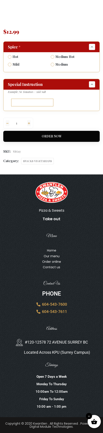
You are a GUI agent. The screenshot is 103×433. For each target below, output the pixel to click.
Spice (14, 47)
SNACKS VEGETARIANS (37, 161)
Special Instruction (25, 84)
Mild (13, 64)
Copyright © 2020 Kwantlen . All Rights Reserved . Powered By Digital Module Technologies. (51, 425)
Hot (13, 56)
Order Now (51, 136)
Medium (59, 64)
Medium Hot (62, 56)
